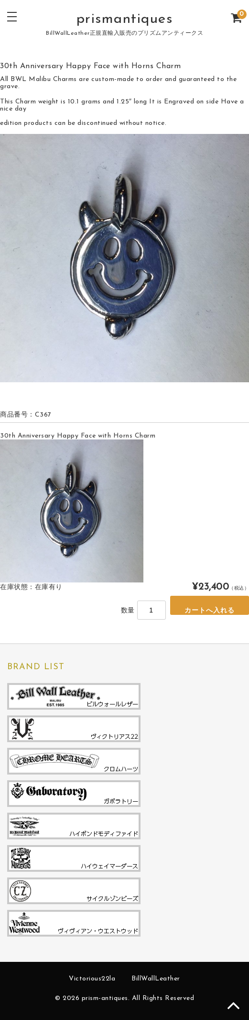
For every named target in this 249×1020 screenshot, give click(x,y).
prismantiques (124, 19)
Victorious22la (92, 978)
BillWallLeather (155, 978)
